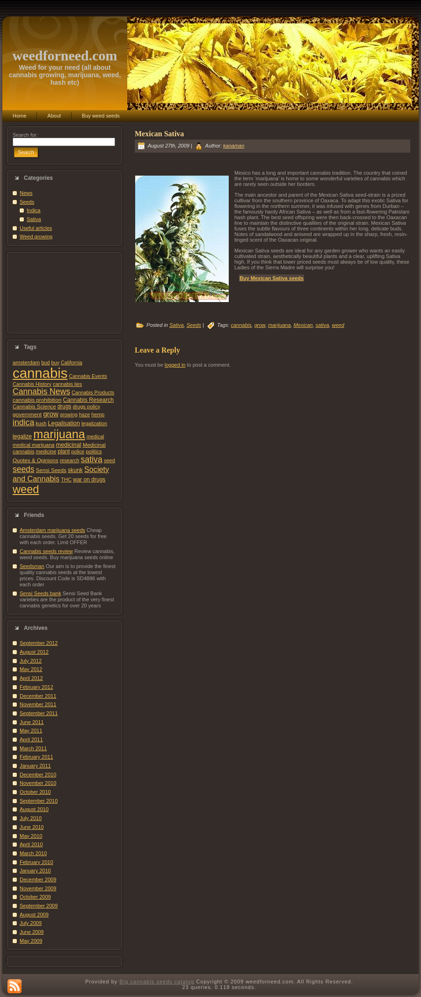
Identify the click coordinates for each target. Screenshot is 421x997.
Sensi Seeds (51, 470)
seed (109, 460)
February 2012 (36, 687)
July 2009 (31, 923)
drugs (65, 406)
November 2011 (38, 704)
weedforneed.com (64, 55)
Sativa (34, 219)
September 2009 (39, 905)
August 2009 (34, 914)
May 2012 (31, 669)
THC (66, 479)
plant (64, 451)
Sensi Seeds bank (40, 593)
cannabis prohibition (37, 400)
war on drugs (89, 479)
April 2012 (31, 678)
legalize (22, 436)
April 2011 (31, 739)
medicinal (68, 444)
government (27, 414)
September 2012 (39, 643)
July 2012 (31, 661)
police (77, 451)
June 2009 (32, 932)
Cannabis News (41, 391)
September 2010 (39, 801)
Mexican (302, 325)
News (26, 193)
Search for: (25, 135)
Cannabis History (32, 384)
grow (50, 414)
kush (41, 423)
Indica (33, 210)
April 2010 (31, 844)
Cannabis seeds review (46, 551)
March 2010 (33, 853)
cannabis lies (67, 384)
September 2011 (39, 713)
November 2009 (38, 888)
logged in (175, 365)
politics (94, 451)
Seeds (27, 202)
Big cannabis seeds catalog (156, 981)
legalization (94, 423)
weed (26, 489)
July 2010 (31, 818)
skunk (75, 470)
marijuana (59, 434)
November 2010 (38, 783)
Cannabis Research (88, 400)
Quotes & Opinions (35, 460)
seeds (24, 469)
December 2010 (38, 774)
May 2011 (31, 730)
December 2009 (38, 879)
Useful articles (36, 228)
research (70, 460)
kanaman (233, 145)
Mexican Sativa (159, 134)
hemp (97, 414)
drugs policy (87, 406)
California (71, 362)
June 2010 (32, 827)
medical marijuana (33, 445)
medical (95, 436)
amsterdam (26, 362)
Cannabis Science (34, 406)
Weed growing (36, 236)
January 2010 (35, 870)
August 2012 (34, 652)
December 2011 (38, 696)
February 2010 (36, 862)
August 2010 (34, 809)
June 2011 (32, 722)
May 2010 (31, 836)
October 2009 (35, 897)
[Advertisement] (64, 293)
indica (23, 422)
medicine (46, 451)
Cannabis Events (88, 376)
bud (45, 362)
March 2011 (33, 748)
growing (69, 414)
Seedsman (32, 566)
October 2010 (35, 792)
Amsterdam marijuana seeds (52, 530)
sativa (91, 459)
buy (55, 362)
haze (84, 414)
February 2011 (36, 757)
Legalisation (64, 423)
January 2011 (35, 765)
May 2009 (31, 941)
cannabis (40, 373)
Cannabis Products (93, 392)
